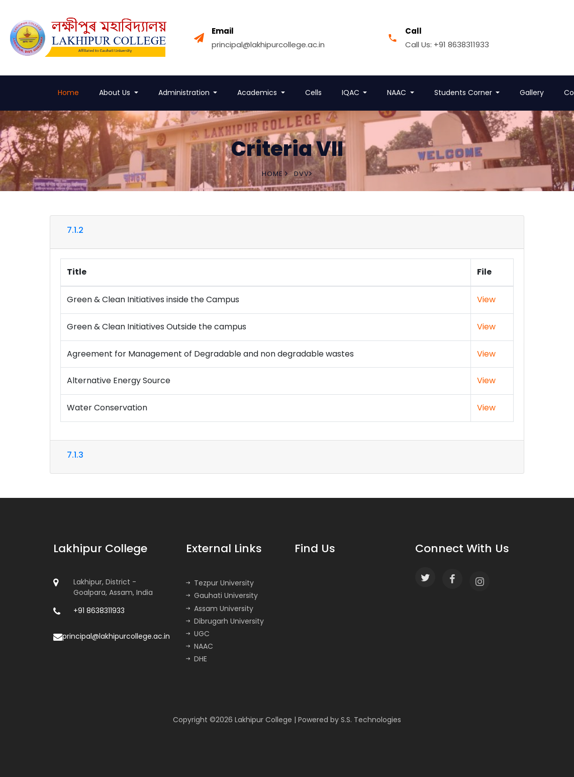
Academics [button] (258, 93)
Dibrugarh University (225, 621)
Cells (313, 93)
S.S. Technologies (371, 720)
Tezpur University (220, 583)
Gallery (532, 93)
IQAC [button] (351, 93)
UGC (198, 634)
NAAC (199, 646)
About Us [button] (115, 93)
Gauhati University (222, 595)
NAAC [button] (397, 93)
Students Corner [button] (464, 93)
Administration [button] (185, 93)
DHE (196, 659)
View (486, 299)
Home (68, 93)
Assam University (219, 608)
